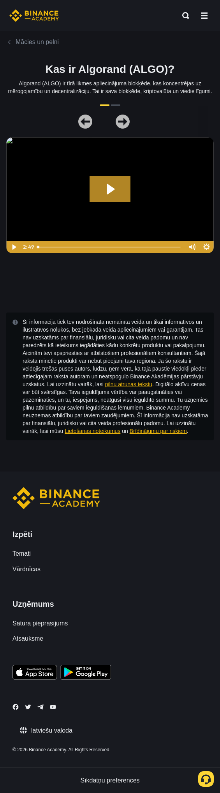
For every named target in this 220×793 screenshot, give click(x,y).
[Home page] (34, 15)
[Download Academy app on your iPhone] (34, 673)
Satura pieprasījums (40, 623)
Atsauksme (27, 638)
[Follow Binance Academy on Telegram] (40, 707)
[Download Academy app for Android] (85, 673)
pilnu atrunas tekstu (128, 384)
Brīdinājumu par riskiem (158, 431)
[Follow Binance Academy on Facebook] (15, 707)
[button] (204, 15)
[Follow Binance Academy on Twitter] (28, 707)
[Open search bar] (183, 16)
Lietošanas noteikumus (92, 431)
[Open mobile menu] (204, 16)
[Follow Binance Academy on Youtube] (53, 707)
